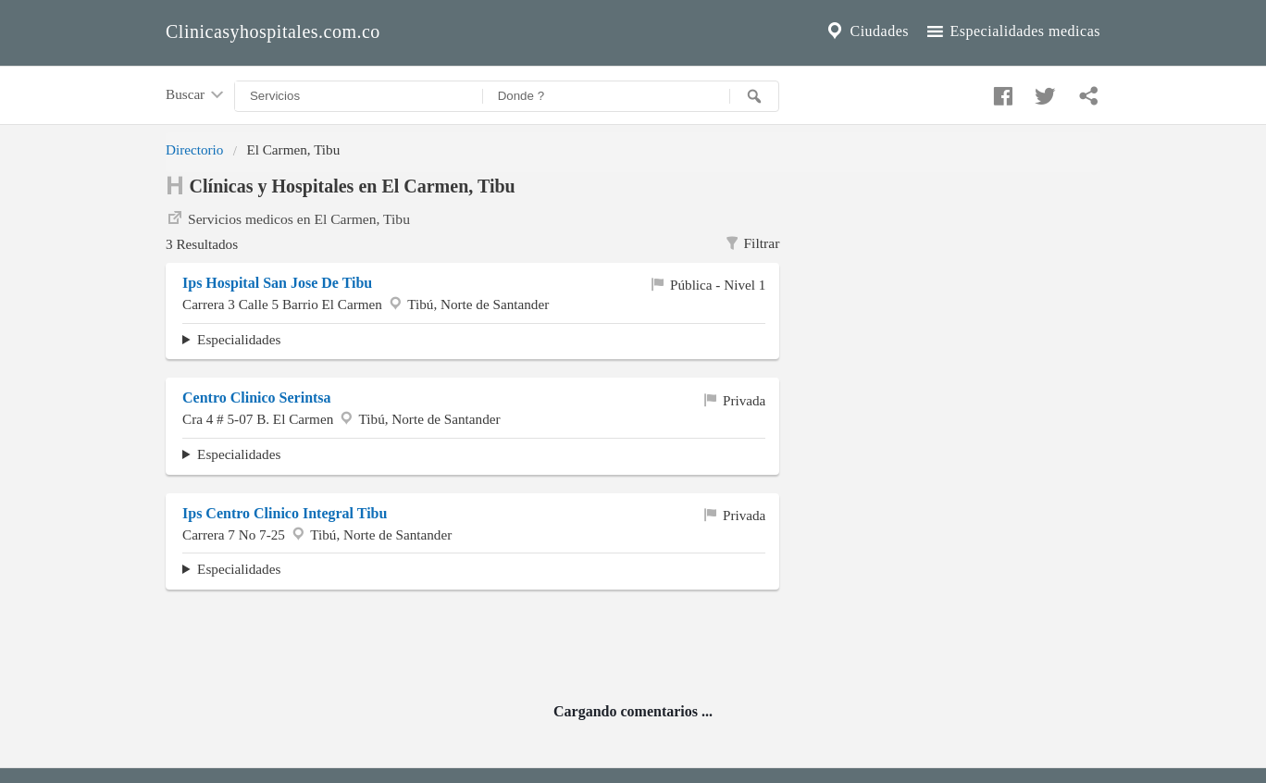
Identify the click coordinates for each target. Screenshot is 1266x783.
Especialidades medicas (1012, 31)
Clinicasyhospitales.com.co (273, 31)
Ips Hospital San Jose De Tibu (277, 283)
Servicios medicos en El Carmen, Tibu (288, 217)
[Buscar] (754, 96)
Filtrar (752, 243)
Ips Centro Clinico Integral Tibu (284, 513)
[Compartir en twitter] (1043, 91)
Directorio (194, 149)
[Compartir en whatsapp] (1086, 91)
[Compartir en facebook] (1000, 91)
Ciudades (866, 31)
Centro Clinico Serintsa (256, 397)
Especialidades (238, 339)
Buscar (196, 95)
